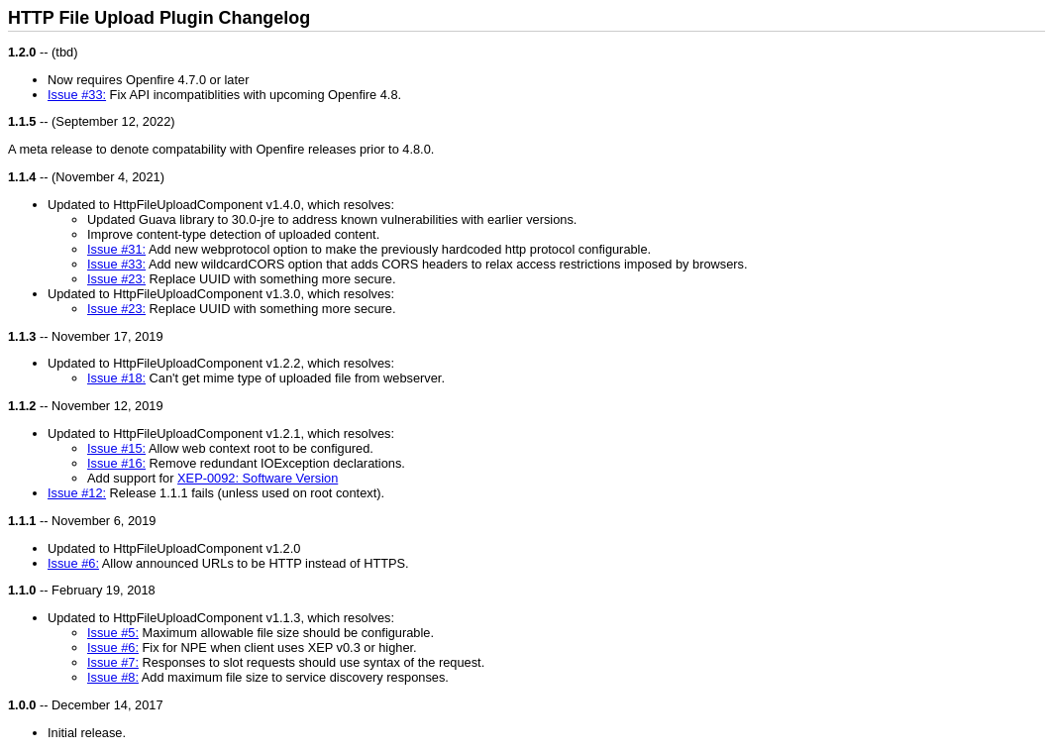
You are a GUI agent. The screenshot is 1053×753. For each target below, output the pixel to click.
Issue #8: (113, 677)
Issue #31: (116, 249)
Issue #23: (116, 278)
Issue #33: (77, 94)
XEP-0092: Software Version (257, 478)
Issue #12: (77, 492)
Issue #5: (113, 632)
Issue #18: (116, 378)
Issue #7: (113, 662)
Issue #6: (73, 563)
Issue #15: (116, 448)
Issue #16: (116, 463)
